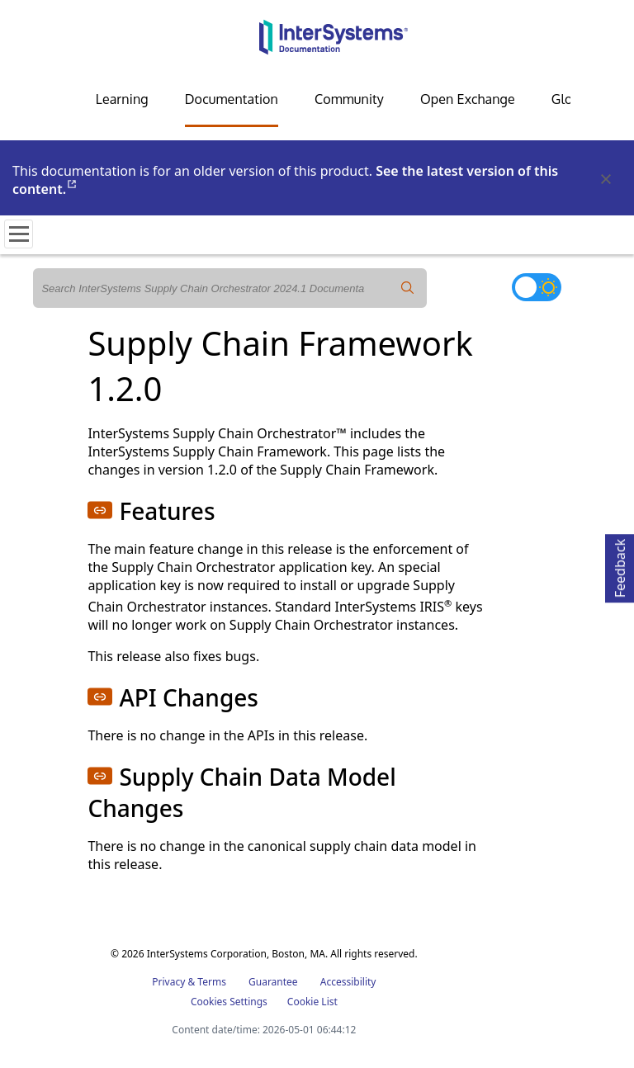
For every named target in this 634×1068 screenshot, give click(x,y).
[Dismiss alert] (605, 180)
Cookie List (312, 1002)
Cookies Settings (229, 1002)
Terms (211, 982)
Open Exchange (467, 99)
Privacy (168, 982)
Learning (122, 99)
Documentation (231, 99)
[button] (100, 510)
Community (349, 99)
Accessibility (348, 982)
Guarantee (273, 982)
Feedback (620, 566)
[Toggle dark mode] (536, 287)
